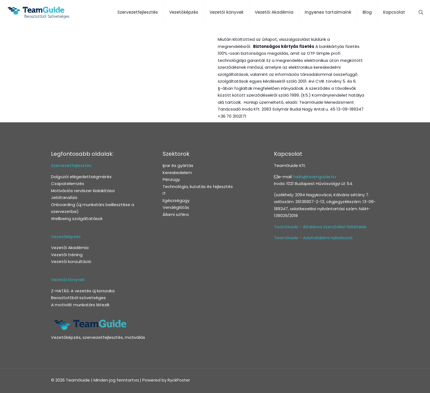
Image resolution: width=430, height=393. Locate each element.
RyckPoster (179, 380)
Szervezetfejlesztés (71, 165)
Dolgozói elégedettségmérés (81, 177)
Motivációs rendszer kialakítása (83, 190)
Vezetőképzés (66, 236)
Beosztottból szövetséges (78, 297)
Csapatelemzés (67, 183)
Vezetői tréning (67, 255)
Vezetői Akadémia (70, 247)
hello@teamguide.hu (314, 177)
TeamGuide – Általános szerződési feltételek (320, 227)
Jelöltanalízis (64, 197)
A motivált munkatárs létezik (80, 305)
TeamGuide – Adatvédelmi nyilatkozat (313, 238)
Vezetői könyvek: (68, 279)
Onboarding (63, 204)
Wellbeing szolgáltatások (77, 218)
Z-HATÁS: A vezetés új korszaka (83, 291)
